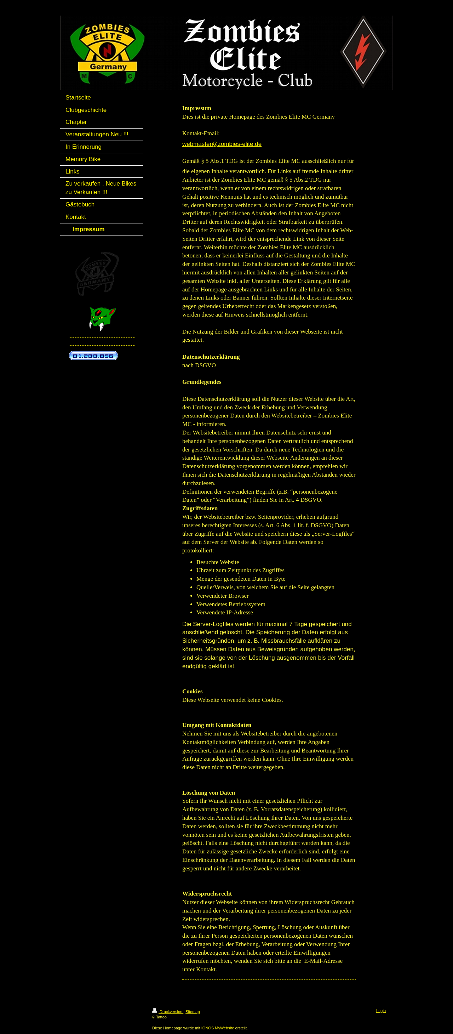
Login (381, 1011)
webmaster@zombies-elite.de (222, 144)
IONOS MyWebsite (217, 1028)
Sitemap (192, 1012)
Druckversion (167, 1012)
